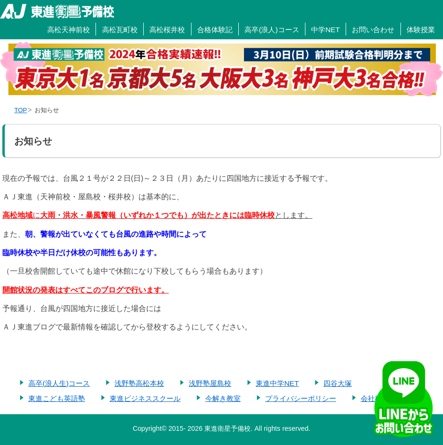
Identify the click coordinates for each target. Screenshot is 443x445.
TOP (20, 110)
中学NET (325, 30)
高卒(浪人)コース (271, 30)
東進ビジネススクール (145, 398)
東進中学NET (277, 383)
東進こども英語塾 (56, 398)
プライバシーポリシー (300, 398)
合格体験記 (215, 30)
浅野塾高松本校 (139, 383)
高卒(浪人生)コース (59, 383)
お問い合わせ (373, 30)
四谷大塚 (337, 383)
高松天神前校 (68, 30)
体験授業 (421, 30)
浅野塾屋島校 (210, 383)
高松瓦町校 (120, 30)
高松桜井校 (167, 30)
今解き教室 (223, 398)
